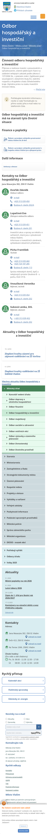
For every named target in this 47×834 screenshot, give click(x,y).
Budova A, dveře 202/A (24, 205)
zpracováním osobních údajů (30, 737)
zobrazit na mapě (34, 637)
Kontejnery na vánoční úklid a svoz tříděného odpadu (21, 606)
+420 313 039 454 (21, 295)
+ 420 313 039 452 (22, 318)
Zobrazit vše (9, 612)
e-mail (16, 197)
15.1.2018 (8, 349)
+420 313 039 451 (21, 224)
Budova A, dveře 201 (23, 228)
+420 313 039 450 (21, 201)
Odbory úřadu (13, 556)
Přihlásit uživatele (24, 10)
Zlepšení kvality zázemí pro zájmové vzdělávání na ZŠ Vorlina (22, 355)
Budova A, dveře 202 (23, 298)
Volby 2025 (12, 562)
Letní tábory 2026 (13, 588)
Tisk (7, 783)
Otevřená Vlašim (23, 7)
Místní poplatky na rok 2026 (18, 581)
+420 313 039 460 (21, 261)
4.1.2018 (7, 367)
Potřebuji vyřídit (14, 550)
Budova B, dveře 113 (23, 267)
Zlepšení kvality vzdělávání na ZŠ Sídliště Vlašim (22, 372)
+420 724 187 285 (21, 263)
